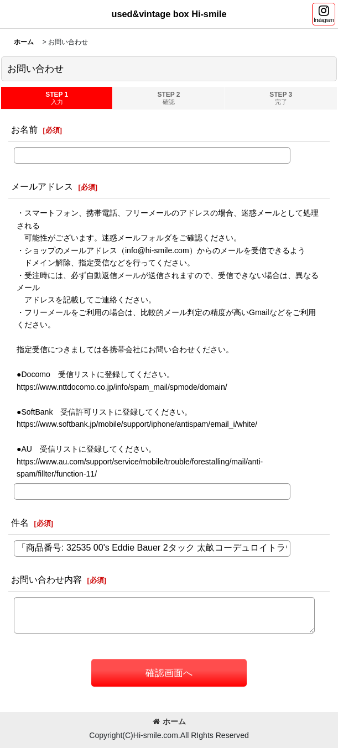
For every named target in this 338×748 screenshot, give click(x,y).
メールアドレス (42, 186)
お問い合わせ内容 (46, 579)
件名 (20, 522)
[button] (323, 14)
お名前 (24, 129)
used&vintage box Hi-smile (169, 14)
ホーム (169, 721)
